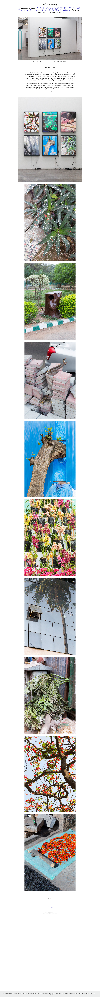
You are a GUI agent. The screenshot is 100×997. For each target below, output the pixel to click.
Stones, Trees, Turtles (54, 7)
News (39, 12)
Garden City (77, 10)
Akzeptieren (46, 995)
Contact (60, 12)
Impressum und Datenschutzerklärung (50, 913)
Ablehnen (52, 995)
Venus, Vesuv (35, 10)
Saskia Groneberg (50, 4)
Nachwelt (40, 7)
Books (45, 12)
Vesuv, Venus (23, 10)
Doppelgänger (69, 7)
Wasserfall (46, 10)
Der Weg (55, 10)
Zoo (78, 7)
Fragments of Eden (27, 7)
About (52, 12)
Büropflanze (65, 10)
